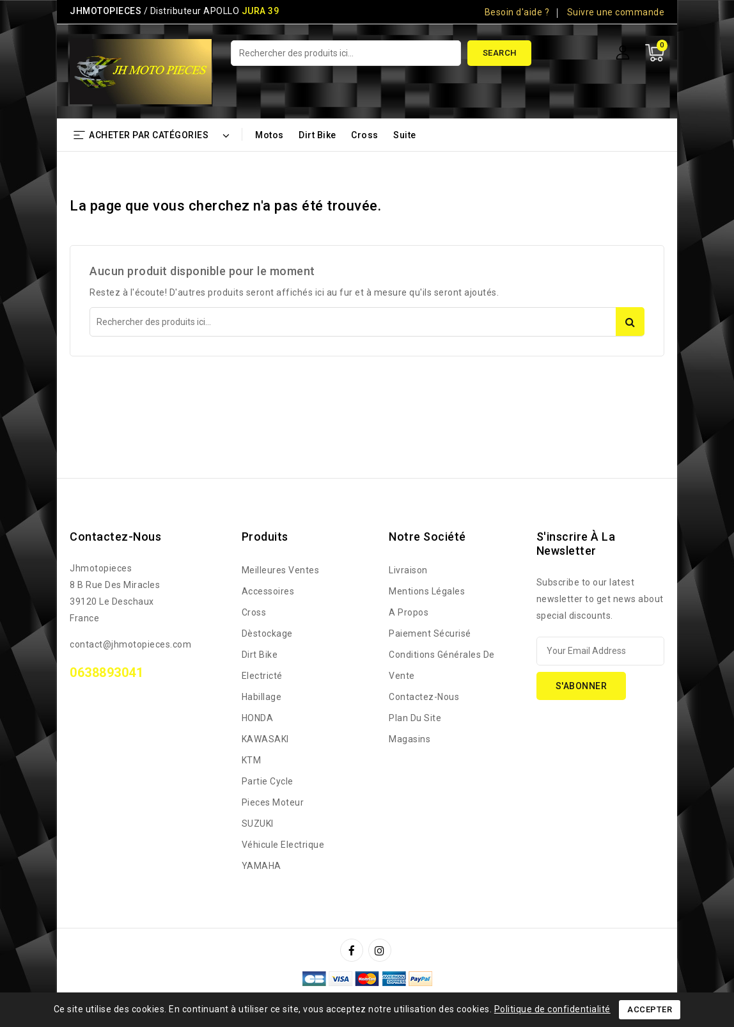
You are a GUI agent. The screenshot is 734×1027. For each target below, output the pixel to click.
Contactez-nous (115, 536)
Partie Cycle (267, 781)
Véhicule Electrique (283, 845)
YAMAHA (261, 866)
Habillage (262, 697)
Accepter (649, 1009)
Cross (365, 135)
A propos (408, 612)
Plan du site (415, 718)
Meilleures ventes (281, 570)
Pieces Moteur (273, 802)
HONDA (258, 718)
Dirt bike (317, 135)
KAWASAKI (265, 739)
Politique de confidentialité (552, 1009)
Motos (269, 135)
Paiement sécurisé (430, 633)
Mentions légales (427, 591)
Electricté (262, 676)
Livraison (408, 570)
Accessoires (268, 591)
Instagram (381, 950)
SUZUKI (258, 823)
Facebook (353, 950)
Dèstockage (267, 633)
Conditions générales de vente (442, 665)
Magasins (409, 739)
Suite (404, 135)
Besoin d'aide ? (517, 12)
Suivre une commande (616, 12)
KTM (252, 760)
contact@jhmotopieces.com (130, 644)
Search (500, 53)
